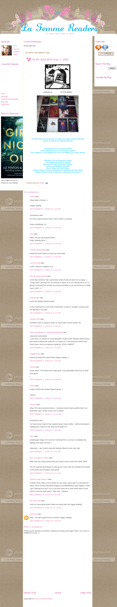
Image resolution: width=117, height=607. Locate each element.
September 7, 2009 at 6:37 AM (45, 473)
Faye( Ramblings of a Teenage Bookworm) (46, 332)
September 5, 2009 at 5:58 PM (45, 326)
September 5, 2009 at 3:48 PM (45, 257)
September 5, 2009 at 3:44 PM (45, 244)
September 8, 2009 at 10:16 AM (46, 508)
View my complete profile (16, 51)
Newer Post (30, 593)
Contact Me (5, 105)
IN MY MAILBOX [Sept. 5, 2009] (50, 59)
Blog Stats (4, 102)
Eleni (32, 436)
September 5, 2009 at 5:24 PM (45, 313)
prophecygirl (34, 298)
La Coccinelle (35, 263)
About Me (4, 96)
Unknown (33, 514)
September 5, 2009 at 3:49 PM (45, 270)
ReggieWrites (35, 354)
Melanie (33, 404)
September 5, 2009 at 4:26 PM (45, 292)
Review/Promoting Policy (9, 99)
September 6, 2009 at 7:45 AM (45, 430)
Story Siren (56, 92)
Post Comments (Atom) (44, 599)
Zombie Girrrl (35, 319)
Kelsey (32, 367)
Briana (32, 386)
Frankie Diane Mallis (38, 250)
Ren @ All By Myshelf (38, 276)
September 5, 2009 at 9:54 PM (45, 398)
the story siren (35, 501)
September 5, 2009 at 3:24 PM (45, 209)
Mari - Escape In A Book (39, 458)
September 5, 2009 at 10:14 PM (46, 414)
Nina (31, 234)
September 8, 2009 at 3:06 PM (45, 521)
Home (3, 94)
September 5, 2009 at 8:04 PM (45, 380)
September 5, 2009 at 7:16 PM (45, 361)
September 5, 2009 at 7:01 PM (45, 348)
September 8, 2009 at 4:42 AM (45, 495)
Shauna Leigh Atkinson (38, 479)
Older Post (85, 593)
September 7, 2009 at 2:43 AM (45, 452)
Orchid (32, 196)
